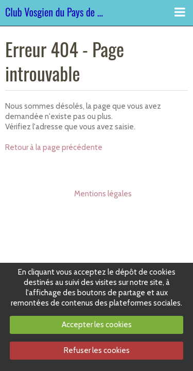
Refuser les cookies (97, 350)
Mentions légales (103, 193)
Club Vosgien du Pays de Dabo (55, 13)
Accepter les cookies (97, 324)
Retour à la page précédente (53, 147)
